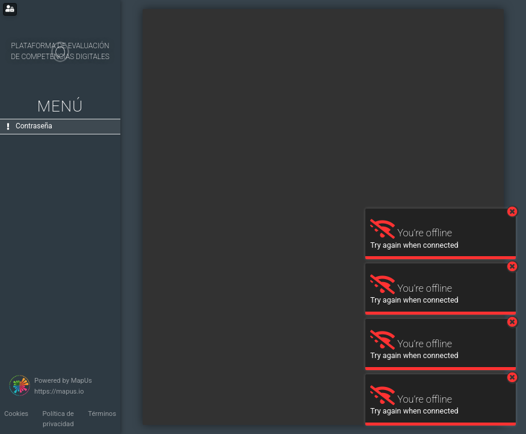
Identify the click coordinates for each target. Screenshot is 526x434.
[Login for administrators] (10, 9)
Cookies (16, 414)
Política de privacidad (58, 419)
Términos (102, 414)
